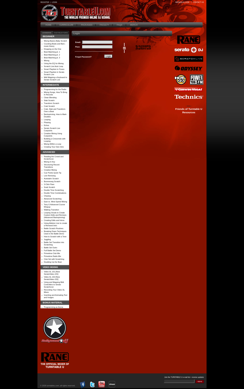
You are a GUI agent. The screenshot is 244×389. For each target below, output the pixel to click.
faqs (121, 25)
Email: (78, 42)
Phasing (47, 122)
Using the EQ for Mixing (54, 63)
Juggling (47, 239)
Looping (47, 120)
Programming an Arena (53, 307)
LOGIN (54, 2)
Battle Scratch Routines (53, 228)
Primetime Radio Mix (52, 256)
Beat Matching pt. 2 (52, 55)
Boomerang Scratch (52, 181)
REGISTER (44, 2)
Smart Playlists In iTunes (54, 69)
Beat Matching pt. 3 (52, 58)
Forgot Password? (83, 57)
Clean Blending (50, 97)
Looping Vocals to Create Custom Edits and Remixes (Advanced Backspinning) (55, 215)
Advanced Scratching (53, 199)
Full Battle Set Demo (52, 250)
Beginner (48, 36)
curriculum (68, 25)
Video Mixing (50, 267)
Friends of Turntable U (188, 109)
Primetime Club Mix (52, 253)
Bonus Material (53, 303)
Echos (46, 125)
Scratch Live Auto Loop (53, 66)
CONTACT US (198, 2)
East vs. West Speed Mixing (55, 202)
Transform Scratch (51, 103)
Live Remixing (50, 176)
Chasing (47, 196)
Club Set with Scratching (54, 259)
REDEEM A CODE (182, 2)
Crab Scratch (49, 106)
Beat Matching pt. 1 (52, 52)
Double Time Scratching (54, 190)
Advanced (49, 152)
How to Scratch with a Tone (55, 237)
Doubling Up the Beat (53, 262)
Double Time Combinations (55, 193)
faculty (106, 25)
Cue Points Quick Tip (52, 173)
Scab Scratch (49, 187)
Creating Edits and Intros (54, 220)
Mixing (46, 61)
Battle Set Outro (50, 248)
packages (88, 25)
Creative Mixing (50, 170)
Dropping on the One (52, 49)
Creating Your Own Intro (54, 147)
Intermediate (51, 85)
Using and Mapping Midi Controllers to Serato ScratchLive (54, 284)
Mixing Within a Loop (52, 144)
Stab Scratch (49, 100)
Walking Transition (51, 210)
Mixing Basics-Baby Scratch (55, 41)
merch (135, 25)
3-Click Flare (49, 184)
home (50, 25)
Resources (188, 112)
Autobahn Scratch (51, 179)
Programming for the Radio (55, 89)
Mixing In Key (49, 162)
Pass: (77, 47)
